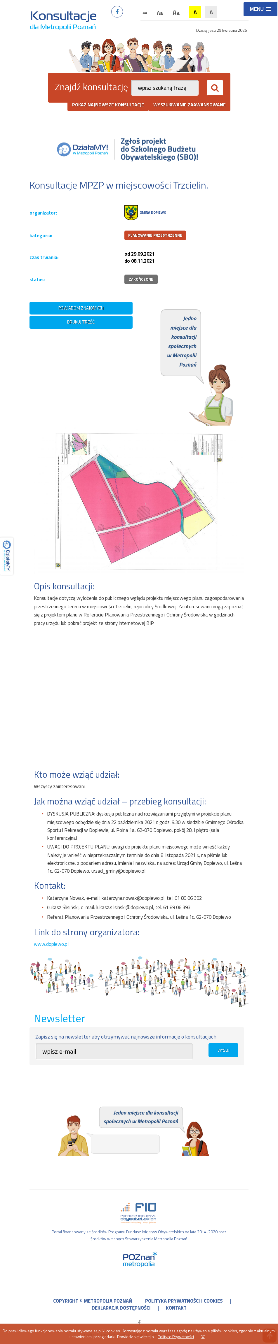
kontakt (176, 1308)
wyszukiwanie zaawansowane (189, 104)
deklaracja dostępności (121, 1308)
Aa (145, 13)
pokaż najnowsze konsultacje (108, 104)
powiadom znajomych (81, 308)
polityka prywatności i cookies (184, 1301)
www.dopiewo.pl (51, 944)
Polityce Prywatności (176, 1337)
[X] (203, 1337)
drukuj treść (81, 322)
